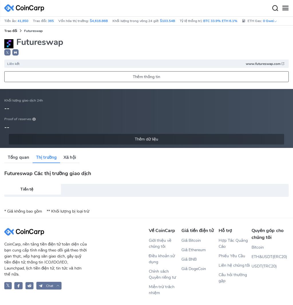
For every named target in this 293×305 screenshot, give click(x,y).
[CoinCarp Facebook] (18, 285)
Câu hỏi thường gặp (233, 278)
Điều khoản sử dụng (162, 259)
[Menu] (285, 8)
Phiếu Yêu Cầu (232, 256)
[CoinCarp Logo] (25, 8)
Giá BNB (189, 259)
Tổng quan (18, 157)
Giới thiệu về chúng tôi (160, 243)
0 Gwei (270, 21)
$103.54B (167, 21)
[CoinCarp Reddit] (29, 285)
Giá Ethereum (193, 250)
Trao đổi (10, 31)
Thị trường (46, 157)
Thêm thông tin (146, 77)
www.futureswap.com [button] (265, 64)
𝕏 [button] (7, 52)
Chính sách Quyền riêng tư (162, 274)
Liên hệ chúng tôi (234, 265)
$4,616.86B (99, 21)
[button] (15, 52)
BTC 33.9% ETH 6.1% (220, 21)
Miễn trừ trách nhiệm (162, 290)
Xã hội (70, 157)
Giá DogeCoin (193, 269)
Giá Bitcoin (191, 240)
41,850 (22, 21)
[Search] (275, 8)
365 (51, 21)
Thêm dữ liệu (147, 139)
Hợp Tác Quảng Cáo (233, 243)
